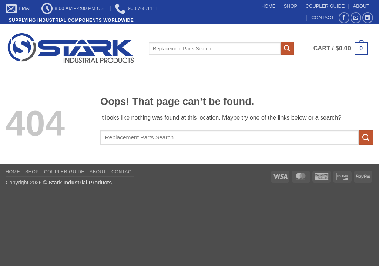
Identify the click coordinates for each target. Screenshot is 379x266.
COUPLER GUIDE (325, 6)
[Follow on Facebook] (344, 17)
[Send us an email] (356, 17)
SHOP (290, 6)
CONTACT (322, 17)
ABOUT (361, 6)
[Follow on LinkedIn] (367, 17)
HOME (268, 6)
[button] (340, 49)
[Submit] (287, 48)
